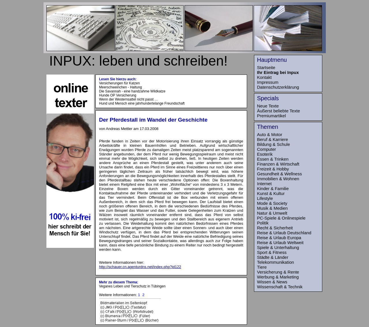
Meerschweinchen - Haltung (120, 87)
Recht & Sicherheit (275, 227)
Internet (264, 183)
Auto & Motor (270, 134)
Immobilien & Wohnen (278, 178)
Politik (263, 222)
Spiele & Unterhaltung (278, 247)
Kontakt (264, 77)
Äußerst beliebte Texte (278, 110)
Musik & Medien (272, 208)
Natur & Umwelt (272, 213)
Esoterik (265, 154)
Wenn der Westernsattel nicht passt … (128, 99)
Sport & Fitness (272, 252)
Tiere (262, 267)
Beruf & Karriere (272, 139)
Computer (266, 149)
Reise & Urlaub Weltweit (280, 242)
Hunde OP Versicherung (117, 95)
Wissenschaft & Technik (280, 286)
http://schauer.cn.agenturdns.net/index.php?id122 (140, 267)
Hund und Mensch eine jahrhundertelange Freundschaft (142, 103)
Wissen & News (272, 281)
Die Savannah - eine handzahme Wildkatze (132, 91)
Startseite (266, 67)
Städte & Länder (272, 257)
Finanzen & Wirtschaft (278, 163)
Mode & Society (272, 203)
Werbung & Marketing (278, 276)
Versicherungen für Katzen (119, 83)
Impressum (267, 82)
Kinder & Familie (273, 188)
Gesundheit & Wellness (279, 173)
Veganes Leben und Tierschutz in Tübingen (132, 286)
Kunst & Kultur (271, 193)
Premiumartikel (271, 115)
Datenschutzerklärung (278, 87)
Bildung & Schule (273, 144)
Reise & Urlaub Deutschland (284, 232)
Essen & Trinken (273, 159)
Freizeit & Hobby (273, 168)
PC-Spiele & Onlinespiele (281, 217)
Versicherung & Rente (278, 272)
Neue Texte (268, 105)
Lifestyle (265, 198)
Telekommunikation (275, 262)
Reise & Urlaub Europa (279, 237)
